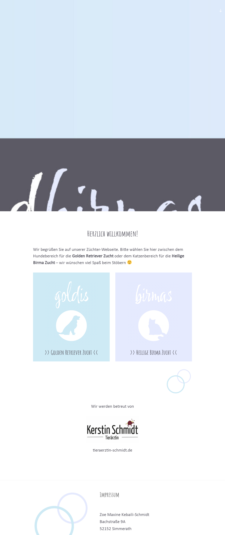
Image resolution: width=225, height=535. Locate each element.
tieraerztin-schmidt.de (112, 450)
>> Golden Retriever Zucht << (71, 352)
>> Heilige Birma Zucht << (153, 352)
